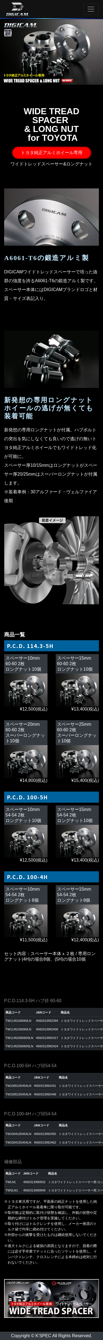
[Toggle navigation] (91, 9)
